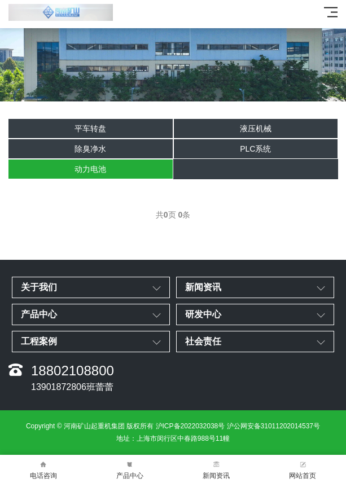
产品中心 (129, 469)
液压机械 (255, 128)
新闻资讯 (216, 469)
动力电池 (90, 169)
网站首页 (303, 469)
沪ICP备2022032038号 (190, 426)
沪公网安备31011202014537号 (273, 426)
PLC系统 (255, 148)
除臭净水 (90, 148)
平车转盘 (90, 128)
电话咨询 (43, 469)
